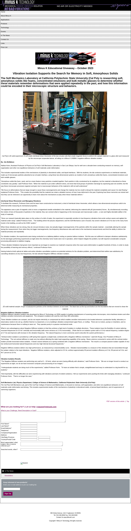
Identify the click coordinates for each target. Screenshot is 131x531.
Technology (5, 27)
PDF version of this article (115, 401)
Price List (4, 47)
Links (3, 43)
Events (3, 31)
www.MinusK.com (69, 517)
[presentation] (42, 456)
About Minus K (6, 16)
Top (128, 401)
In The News (5, 35)
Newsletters (9, 475)
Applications (5, 20)
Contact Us (5, 39)
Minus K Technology (65, 5)
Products (4, 23)
